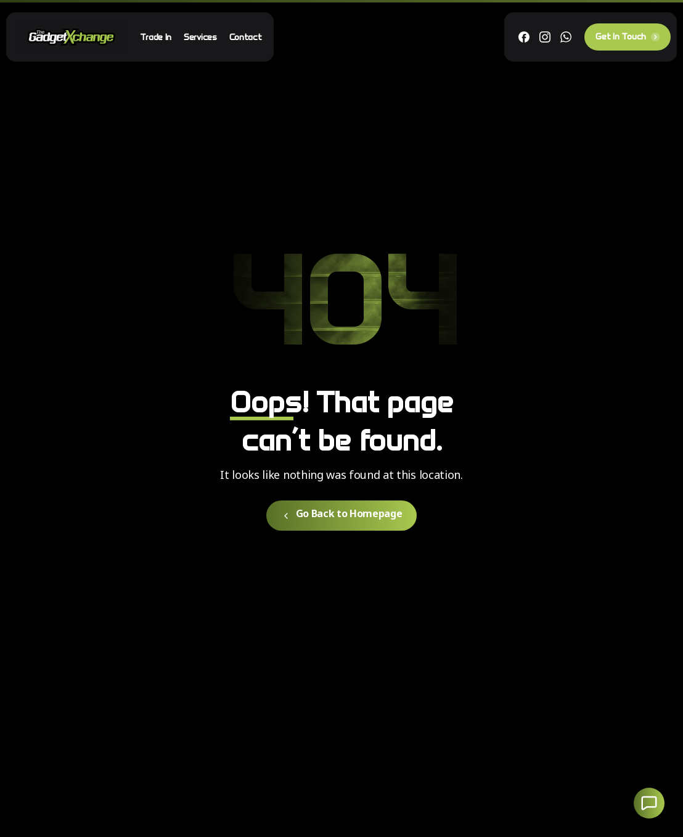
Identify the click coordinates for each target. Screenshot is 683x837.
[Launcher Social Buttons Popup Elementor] (649, 803)
